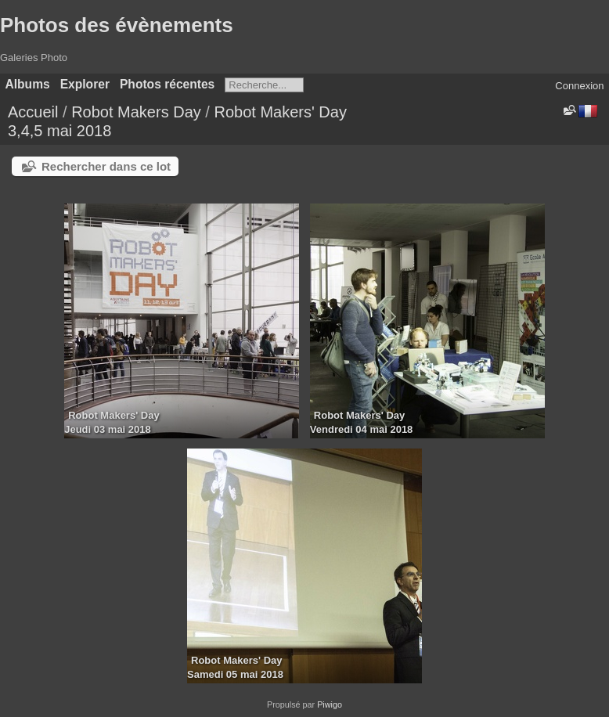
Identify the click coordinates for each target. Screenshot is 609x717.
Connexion (579, 86)
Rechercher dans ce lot (106, 166)
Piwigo (329, 704)
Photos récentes (167, 84)
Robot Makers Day (136, 112)
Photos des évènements (116, 25)
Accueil (33, 112)
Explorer (85, 84)
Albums (27, 84)
